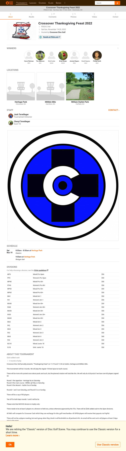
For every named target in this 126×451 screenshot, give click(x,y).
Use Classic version (108, 444)
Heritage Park (37, 251)
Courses (42, 3)
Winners (63, 48)
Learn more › (13, 435)
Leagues (33, 3)
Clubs (50, 3)
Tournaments (21, 3)
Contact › (113, 110)
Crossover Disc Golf (57, 32)
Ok (10, 444)
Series (58, 3)
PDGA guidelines (40, 270)
